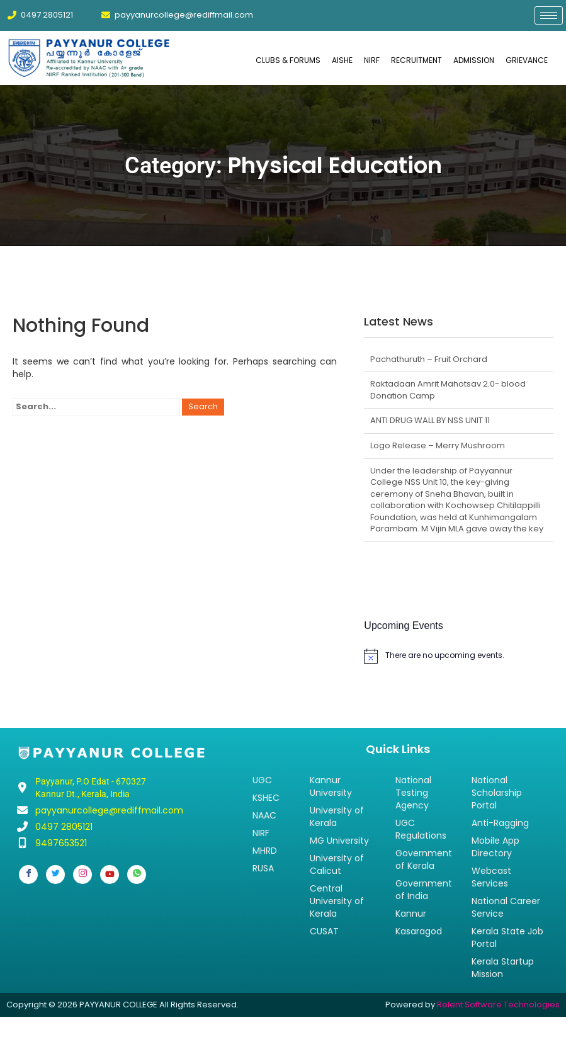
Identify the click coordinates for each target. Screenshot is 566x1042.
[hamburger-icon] (549, 15)
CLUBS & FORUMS (288, 60)
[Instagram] (82, 874)
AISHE (342, 60)
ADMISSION (473, 60)
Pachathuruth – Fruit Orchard (428, 359)
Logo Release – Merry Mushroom (437, 445)
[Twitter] (55, 874)
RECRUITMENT (416, 60)
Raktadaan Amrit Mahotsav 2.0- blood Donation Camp (448, 390)
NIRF (372, 60)
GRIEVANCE (527, 60)
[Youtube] (109, 874)
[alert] (458, 656)
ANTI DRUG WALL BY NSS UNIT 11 (430, 420)
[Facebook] (28, 874)
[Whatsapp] (136, 874)
